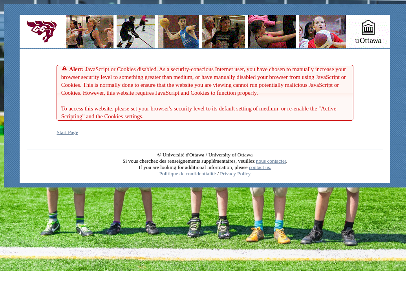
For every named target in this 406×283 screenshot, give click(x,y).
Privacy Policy (235, 173)
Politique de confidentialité (187, 173)
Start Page (67, 132)
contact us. (260, 167)
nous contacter (271, 161)
